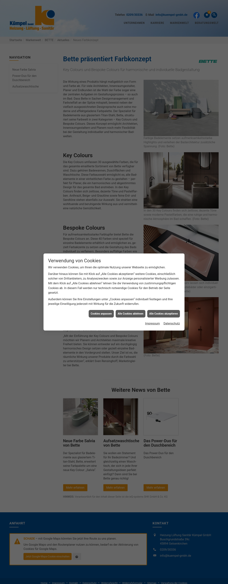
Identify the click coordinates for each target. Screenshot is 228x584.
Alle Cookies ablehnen (130, 310)
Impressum (152, 320)
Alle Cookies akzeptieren (163, 310)
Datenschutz (172, 320)
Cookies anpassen (101, 310)
